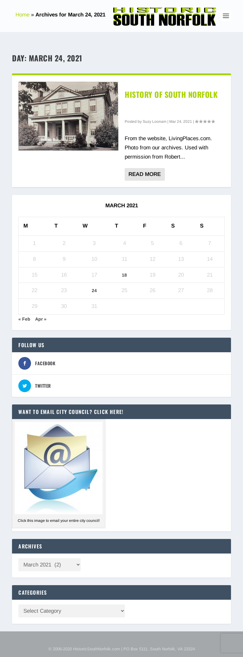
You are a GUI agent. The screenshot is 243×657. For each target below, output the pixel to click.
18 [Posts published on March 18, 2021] (124, 275)
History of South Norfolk (171, 94)
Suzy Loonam (154, 121)
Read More (144, 174)
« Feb (24, 319)
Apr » (41, 319)
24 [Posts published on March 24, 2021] (94, 290)
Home (22, 15)
